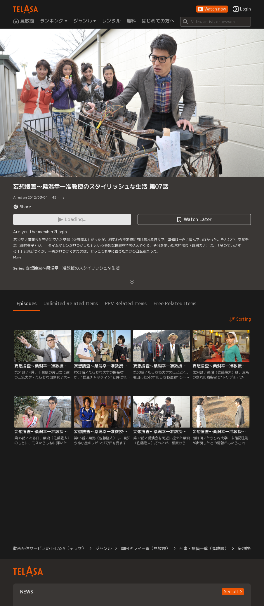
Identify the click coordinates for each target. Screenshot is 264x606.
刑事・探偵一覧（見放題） (203, 548)
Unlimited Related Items (71, 303)
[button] (212, 9)
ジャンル (103, 548)
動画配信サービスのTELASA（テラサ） (49, 548)
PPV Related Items (126, 303)
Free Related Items (175, 303)
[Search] (215, 22)
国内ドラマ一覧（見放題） (145, 548)
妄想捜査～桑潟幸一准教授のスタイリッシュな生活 (73, 268)
